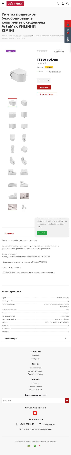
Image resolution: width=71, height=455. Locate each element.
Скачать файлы (35, 389)
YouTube (35, 413)
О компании (35, 351)
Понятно (41, 233)
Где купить (35, 358)
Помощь (35, 364)
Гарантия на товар (35, 374)
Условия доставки (35, 371)
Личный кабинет (35, 386)
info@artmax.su (49, 424)
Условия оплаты (35, 368)
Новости (35, 355)
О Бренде (35, 383)
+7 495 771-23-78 (27, 424)
